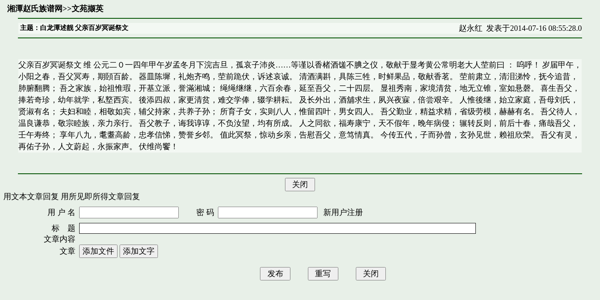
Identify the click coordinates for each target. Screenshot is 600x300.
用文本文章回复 (31, 196)
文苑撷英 (87, 8)
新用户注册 (343, 212)
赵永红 (470, 28)
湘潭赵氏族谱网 (34, 8)
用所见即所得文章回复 (100, 196)
